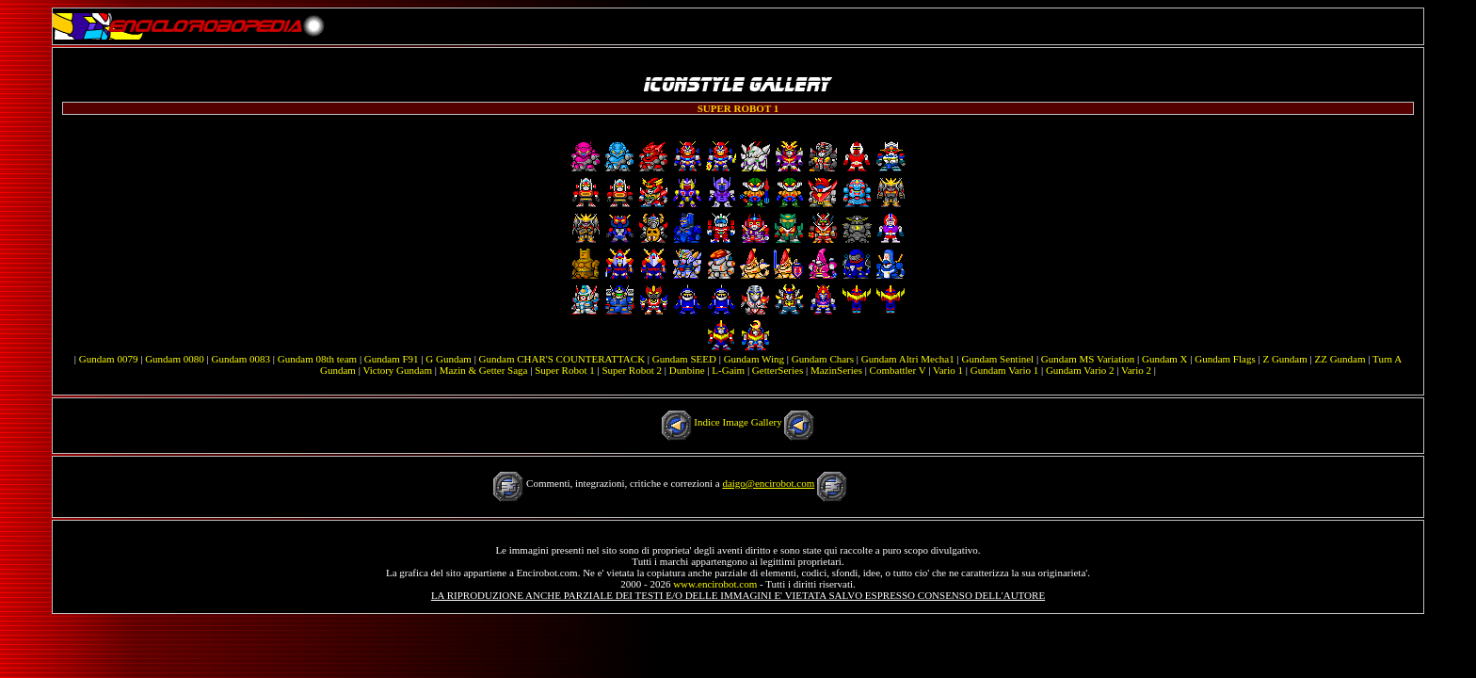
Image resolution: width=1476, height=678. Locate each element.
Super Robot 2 (632, 370)
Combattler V (898, 370)
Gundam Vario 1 (1005, 370)
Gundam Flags (1225, 358)
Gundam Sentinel (997, 358)
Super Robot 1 (565, 370)
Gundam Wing (754, 358)
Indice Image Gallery (737, 422)
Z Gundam (1284, 358)
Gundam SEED (684, 358)
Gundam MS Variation (1087, 358)
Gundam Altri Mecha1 (908, 358)
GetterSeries (777, 370)
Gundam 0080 (174, 358)
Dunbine (687, 370)
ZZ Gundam (1339, 358)
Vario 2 (1136, 370)
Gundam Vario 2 (1080, 370)
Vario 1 (948, 370)
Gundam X (1165, 358)
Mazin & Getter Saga (484, 370)
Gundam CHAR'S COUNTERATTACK (562, 358)
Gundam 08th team (317, 358)
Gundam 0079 (108, 358)
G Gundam (448, 358)
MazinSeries (836, 370)
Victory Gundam (397, 370)
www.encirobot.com (715, 583)
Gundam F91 (391, 358)
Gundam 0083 (240, 358)
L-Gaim (728, 370)
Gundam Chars (823, 358)
